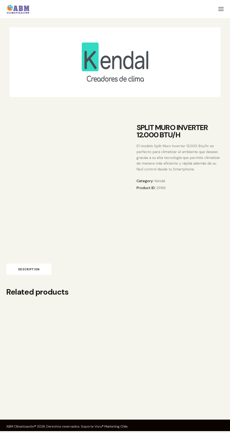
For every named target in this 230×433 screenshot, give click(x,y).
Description (35, 270)
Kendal (160, 181)
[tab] (35, 270)
